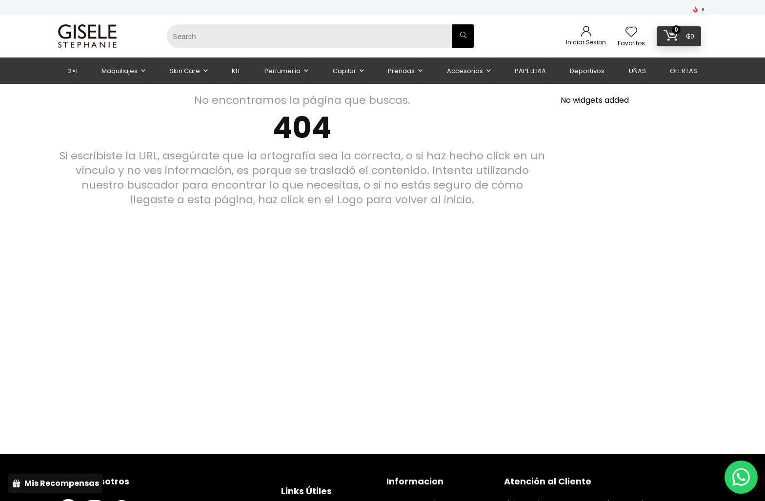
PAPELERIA (530, 71)
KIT (236, 71)
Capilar (344, 71)
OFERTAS (683, 71)
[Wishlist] (631, 32)
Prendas (401, 71)
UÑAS (637, 71)
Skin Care (185, 71)
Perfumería (282, 71)
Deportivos (587, 71)
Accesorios (465, 71)
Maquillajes (119, 71)
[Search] (463, 36)
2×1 (73, 71)
